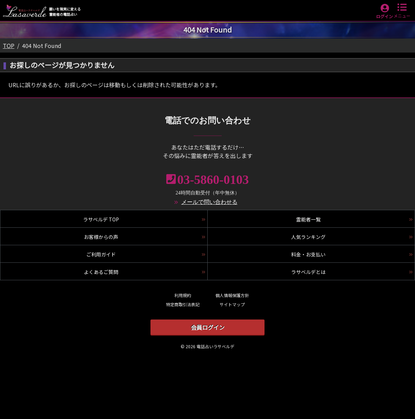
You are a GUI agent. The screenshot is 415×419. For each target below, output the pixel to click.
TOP (8, 45)
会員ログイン (208, 327)
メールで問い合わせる (209, 202)
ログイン (384, 16)
